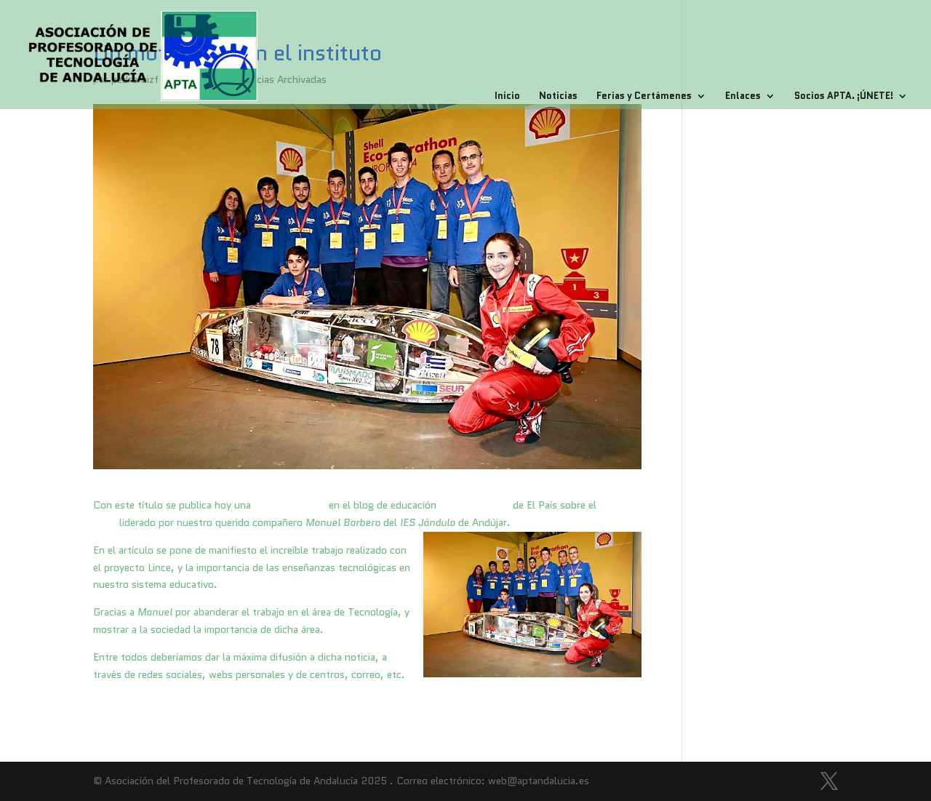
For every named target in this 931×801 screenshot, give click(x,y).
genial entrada (290, 505)
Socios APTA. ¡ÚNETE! (843, 97)
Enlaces (743, 97)
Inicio (507, 97)
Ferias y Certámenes (644, 97)
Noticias (558, 97)
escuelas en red (474, 505)
